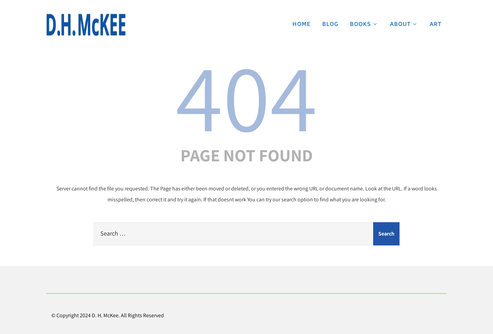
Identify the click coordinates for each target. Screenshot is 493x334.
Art (436, 24)
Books (364, 24)
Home (301, 24)
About (404, 24)
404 (246, 96)
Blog (330, 24)
